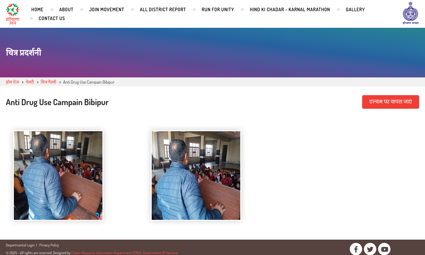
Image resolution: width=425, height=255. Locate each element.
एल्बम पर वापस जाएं (390, 101)
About (66, 9)
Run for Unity (218, 9)
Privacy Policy (49, 245)
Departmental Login (20, 245)
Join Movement (106, 9)
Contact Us (52, 18)
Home (37, 9)
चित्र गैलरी (48, 82)
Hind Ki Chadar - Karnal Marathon (290, 9)
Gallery (355, 9)
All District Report (163, 9)
